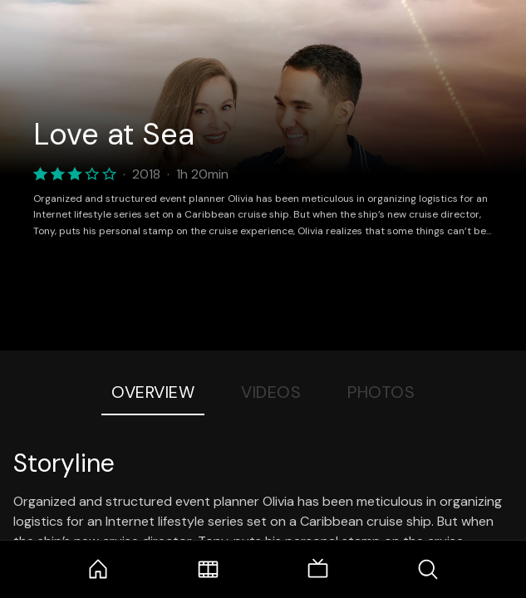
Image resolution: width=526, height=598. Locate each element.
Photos (381, 392)
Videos (271, 392)
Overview (152, 392)
